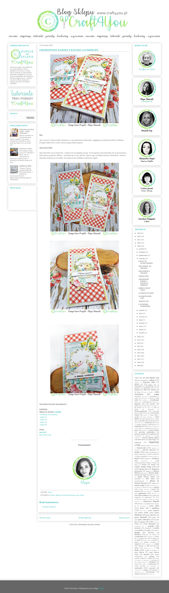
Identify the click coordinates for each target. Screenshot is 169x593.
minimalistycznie (139, 481)
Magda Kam (144, 469)
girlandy (144, 430)
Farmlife (57, 412)
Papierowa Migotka (151, 501)
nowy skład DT (148, 491)
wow (136, 564)
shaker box (156, 538)
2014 (139, 349)
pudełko (140, 530)
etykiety (157, 422)
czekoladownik (146, 402)
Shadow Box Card (144, 538)
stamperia (138, 544)
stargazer (148, 544)
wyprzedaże (153, 566)
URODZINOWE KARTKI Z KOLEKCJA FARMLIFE (144, 282)
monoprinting (153, 485)
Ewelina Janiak (141, 424)
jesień (147, 445)
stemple (156, 544)
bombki (151, 392)
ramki (155, 530)
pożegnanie (143, 506)
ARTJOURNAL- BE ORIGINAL (145, 267)
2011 (138, 359)
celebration (144, 398)
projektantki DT (139, 526)
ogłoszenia (142, 493)
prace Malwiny (151, 515)
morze (144, 487)
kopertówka (144, 461)
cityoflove (144, 400)
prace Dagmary (153, 510)
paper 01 (43, 417)
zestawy (137, 574)
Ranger (137, 532)
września (142, 258)
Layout (153, 464)
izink (142, 445)
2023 (139, 233)
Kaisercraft (141, 448)
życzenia (150, 574)
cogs (139, 402)
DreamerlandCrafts (141, 411)
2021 (139, 240)
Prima (137, 524)
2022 (139, 236)
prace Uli (144, 522)
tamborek (146, 548)
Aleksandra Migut (149, 382)
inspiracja (138, 442)
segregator (149, 536)
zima (144, 574)
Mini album (150, 479)
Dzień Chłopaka (147, 417)
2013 (139, 353)
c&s (146, 396)
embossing (148, 422)
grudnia (141, 249)
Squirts (137, 542)
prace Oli (155, 517)
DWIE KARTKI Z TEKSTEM (144, 272)
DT (141, 413)
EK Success (140, 422)
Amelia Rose (152, 384)
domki (136, 409)
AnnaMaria (149, 386)
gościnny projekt (140, 434)
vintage (157, 558)
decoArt (152, 404)
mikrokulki (138, 479)
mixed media (140, 485)
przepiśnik (148, 528)
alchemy (137, 382)
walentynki (146, 560)
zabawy (146, 570)
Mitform (154, 483)
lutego (141, 329)
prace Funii (143, 513)
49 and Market (149, 378)
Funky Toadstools (139, 428)
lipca (141, 313)
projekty (151, 526)
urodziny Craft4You (140, 558)
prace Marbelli (141, 517)
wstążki (143, 564)
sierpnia (142, 310)
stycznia (142, 333)
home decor (141, 439)
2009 (139, 365)
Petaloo (140, 504)
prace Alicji (80, 495)
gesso (136, 430)
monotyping (138, 487)
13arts (137, 378)
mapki (144, 473)
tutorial (146, 554)
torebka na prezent (151, 550)
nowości (137, 491)
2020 (139, 243)
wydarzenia (152, 564)
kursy (136, 464)
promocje (138, 528)
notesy (153, 489)
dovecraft (150, 409)
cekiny (136, 398)
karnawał (137, 450)
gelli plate (154, 428)
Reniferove (138, 534)
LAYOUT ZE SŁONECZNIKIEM (145, 262)
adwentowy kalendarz (141, 380)
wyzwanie (152, 568)
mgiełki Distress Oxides (146, 477)
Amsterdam (138, 386)
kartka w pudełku (141, 456)
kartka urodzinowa (153, 454)
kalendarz (154, 448)
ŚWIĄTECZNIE (143, 276)
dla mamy (148, 407)
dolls (155, 407)
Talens (137, 548)
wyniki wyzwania (140, 566)
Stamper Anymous (150, 542)
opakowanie (148, 497)
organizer (150, 499)
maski (144, 475)
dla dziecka (138, 407)
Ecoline (142, 421)
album (152, 380)
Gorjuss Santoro (154, 430)
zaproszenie (138, 572)
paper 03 (43, 419)
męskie (157, 475)
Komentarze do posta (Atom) (89, 524)
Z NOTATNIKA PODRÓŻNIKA (144, 305)
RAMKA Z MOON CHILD (144, 289)
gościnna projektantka (147, 432)
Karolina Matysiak (149, 450)
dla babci (154, 405)
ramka (148, 530)
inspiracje (154, 442)
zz (42, 432)
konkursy (155, 458)
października (143, 255)
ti (152, 548)
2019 (139, 246)
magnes (148, 471)
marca (141, 326)
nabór (150, 487)
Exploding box (139, 426)
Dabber (155, 402)
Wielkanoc (152, 562)
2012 (139, 356)
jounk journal (155, 445)
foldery (155, 426)
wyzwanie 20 (138, 570)
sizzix (138, 540)
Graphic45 (152, 434)
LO (158, 467)
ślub (148, 546)
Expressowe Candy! (25, 148)
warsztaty (154, 560)
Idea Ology (152, 439)
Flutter (149, 426)
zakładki (154, 570)
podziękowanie (149, 504)
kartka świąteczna (140, 454)
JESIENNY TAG (144, 301)
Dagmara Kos (140, 404)
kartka (137, 452)
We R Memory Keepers (141, 562)
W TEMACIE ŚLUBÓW (146, 293)
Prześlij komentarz (49, 507)
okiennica (154, 493)
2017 (139, 340)
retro (147, 534)
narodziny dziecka (143, 489)
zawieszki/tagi (150, 572)
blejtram (137, 390)
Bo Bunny (138, 392)
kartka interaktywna (151, 452)
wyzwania (138, 568)
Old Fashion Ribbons (141, 495)
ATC (155, 388)
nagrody (156, 487)
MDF (151, 475)
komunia (147, 458)
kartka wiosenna (153, 456)
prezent (155, 522)
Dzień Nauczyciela (147, 419)
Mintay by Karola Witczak (65, 495)
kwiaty (144, 464)
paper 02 (43, 422)
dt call (147, 413)
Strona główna (85, 517)
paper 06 (43, 425)
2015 (139, 346)
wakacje (139, 560)
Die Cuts (147, 406)
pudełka (156, 528)
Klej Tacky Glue (45, 435)
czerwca (142, 317)
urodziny (151, 556)
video (150, 558)
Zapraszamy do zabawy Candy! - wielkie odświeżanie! (26, 131)
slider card (147, 540)
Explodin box (152, 424)
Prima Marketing (149, 524)
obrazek (156, 491)
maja (141, 320)
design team (138, 406)
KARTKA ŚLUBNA (25, 166)
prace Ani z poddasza (149, 508)
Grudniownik (138, 436)
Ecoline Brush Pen (153, 421)
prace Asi (142, 510)
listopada (142, 252)
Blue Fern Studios (150, 390)
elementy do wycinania (48, 414)
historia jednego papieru (150, 438)
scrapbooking (139, 536)
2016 (139, 343)
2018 (139, 337)
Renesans (151, 532)
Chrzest (151, 398)
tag (155, 546)
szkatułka (140, 546)
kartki (52, 495)
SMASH (154, 540)
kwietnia (142, 323)
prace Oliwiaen (144, 519)
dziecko (145, 415)
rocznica (154, 534)
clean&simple (154, 400)
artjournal (146, 388)
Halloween (148, 436)
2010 (139, 362)
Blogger (101, 588)
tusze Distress (139, 552)
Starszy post (124, 517)
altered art (139, 384)
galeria (148, 428)
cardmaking (153, 396)
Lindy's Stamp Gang (143, 467)
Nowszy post (45, 517)
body (145, 392)
